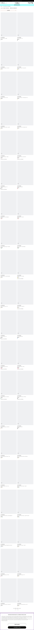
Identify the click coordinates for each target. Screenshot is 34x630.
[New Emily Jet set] (25, 415)
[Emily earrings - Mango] (25, 264)
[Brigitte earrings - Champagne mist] (25, 86)
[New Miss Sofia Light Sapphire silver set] (9, 533)
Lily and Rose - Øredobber (7, 6)
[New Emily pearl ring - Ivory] (9, 474)
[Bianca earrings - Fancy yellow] (25, 56)
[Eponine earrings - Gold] (9, 294)
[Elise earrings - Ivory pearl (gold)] (9, 264)
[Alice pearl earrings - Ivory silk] (9, 56)
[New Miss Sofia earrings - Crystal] (25, 474)
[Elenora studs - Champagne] (25, 235)
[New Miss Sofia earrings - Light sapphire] (9, 504)
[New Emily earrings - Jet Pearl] (25, 385)
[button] (30, 2)
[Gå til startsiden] (17, 3)
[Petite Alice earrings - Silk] (25, 563)
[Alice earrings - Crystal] (9, 26)
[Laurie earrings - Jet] (9, 324)
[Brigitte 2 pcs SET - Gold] (9, 86)
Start (1, 6)
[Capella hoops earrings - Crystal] (9, 115)
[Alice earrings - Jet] (25, 26)
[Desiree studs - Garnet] (25, 205)
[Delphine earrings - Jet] (9, 175)
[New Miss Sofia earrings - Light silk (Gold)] (25, 504)
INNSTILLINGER (17, 624)
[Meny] (1, 3)
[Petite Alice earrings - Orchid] (9, 563)
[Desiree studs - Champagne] (9, 205)
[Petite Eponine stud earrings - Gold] (25, 592)
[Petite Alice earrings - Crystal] (25, 533)
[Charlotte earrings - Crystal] (9, 145)
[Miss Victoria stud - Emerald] (9, 385)
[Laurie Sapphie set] (25, 324)
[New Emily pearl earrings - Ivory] (9, 444)
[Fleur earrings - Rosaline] (25, 294)
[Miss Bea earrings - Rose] (9, 355)
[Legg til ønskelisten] (2, 35)
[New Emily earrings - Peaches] (9, 415)
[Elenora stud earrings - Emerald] (9, 235)
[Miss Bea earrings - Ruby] (25, 355)
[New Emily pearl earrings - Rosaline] (25, 444)
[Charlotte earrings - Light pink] (25, 145)
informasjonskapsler (4, 620)
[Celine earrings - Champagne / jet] (25, 115)
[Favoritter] (31, 2)
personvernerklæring (17, 619)
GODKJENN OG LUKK (17, 627)
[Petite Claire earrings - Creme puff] (9, 592)
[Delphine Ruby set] (25, 175)
